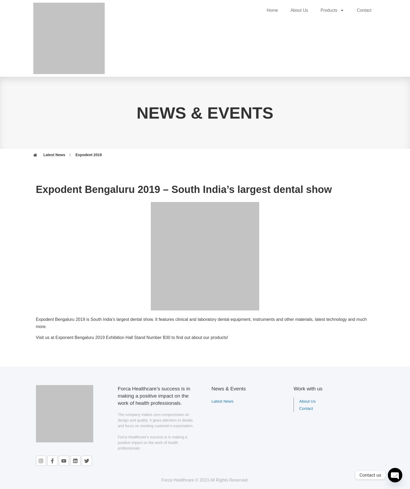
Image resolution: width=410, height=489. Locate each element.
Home (272, 10)
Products (332, 10)
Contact (364, 10)
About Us (299, 10)
